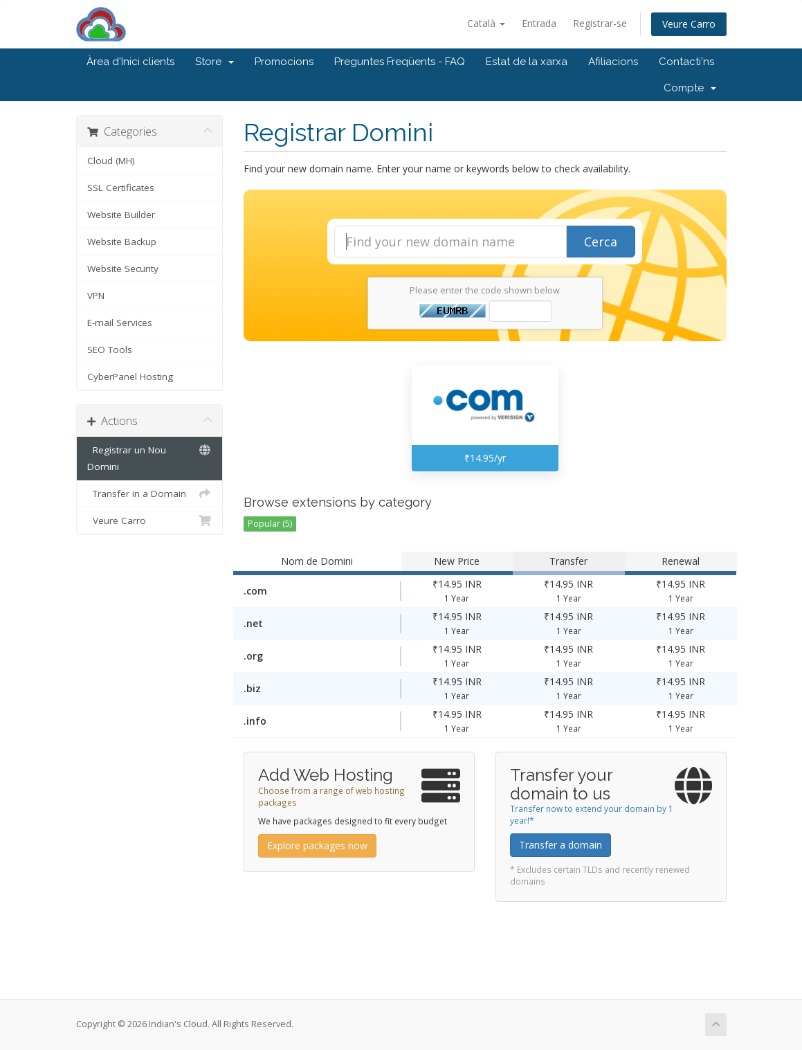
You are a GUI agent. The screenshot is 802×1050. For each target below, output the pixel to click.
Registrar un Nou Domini (149, 457)
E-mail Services (119, 322)
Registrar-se (600, 23)
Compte (690, 88)
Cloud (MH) (111, 160)
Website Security (122, 268)
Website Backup (121, 241)
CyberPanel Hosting (130, 376)
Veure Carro (689, 23)
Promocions (284, 61)
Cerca (600, 241)
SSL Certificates (120, 187)
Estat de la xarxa (526, 61)
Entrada (539, 23)
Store (214, 61)
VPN (95, 295)
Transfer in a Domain (149, 493)
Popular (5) (270, 523)
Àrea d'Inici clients (130, 61)
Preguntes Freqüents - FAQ (399, 61)
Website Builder (121, 214)
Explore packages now (317, 845)
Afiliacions (613, 61)
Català (486, 23)
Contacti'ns (686, 61)
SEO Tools (109, 349)
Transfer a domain (560, 844)
